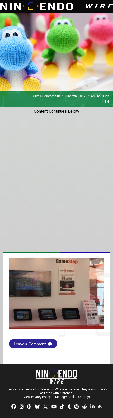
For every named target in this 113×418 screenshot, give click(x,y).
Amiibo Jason (100, 96)
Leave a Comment (46, 96)
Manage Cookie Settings (72, 397)
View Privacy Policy (37, 397)
